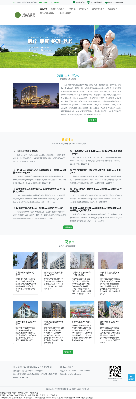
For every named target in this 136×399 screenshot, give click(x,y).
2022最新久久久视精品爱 (9, 398)
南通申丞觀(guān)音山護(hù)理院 (81, 273)
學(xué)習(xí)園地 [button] (47, 13)
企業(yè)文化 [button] (97, 9)
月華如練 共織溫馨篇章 (27, 151)
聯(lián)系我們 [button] (65, 13)
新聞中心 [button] (83, 9)
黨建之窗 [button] (112, 9)
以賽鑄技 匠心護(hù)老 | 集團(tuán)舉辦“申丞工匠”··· (40, 208)
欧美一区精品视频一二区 (28, 398)
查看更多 (92, 120)
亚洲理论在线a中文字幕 (46, 398)
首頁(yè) (43, 9)
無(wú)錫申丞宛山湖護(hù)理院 (53, 273)
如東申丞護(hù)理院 (81, 322)
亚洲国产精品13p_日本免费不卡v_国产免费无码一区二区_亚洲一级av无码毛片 (28, 395)
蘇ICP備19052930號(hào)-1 (35, 371)
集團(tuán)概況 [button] (57, 9)
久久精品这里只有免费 (63, 398)
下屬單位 (71, 9)
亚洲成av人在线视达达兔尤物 (83, 398)
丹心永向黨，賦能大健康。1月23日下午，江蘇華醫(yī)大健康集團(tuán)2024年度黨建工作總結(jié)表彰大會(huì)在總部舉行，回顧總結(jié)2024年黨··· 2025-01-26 (95, 160)
